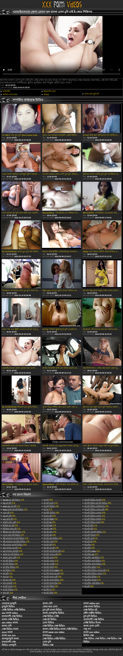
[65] (48, 500)
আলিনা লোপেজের (10, 94)
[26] (12, 551)
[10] (14, 545)
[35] (53, 573)
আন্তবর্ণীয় (6, 91)
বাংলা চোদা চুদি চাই (91, 94)
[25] (9, 516)
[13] (13, 500)
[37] (13, 535)
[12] (15, 509)
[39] (51, 506)
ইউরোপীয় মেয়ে (50, 91)
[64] (52, 554)
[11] (94, 519)
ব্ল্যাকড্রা (46, 94)
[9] (93, 583)
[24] (10, 561)
